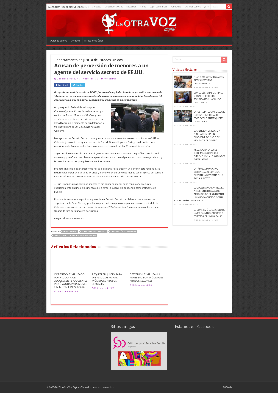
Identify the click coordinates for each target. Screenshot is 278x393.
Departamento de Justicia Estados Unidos (75, 235)
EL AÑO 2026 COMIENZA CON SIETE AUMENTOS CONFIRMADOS (209, 80)
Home (143, 6)
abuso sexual (70, 232)
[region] (139, 351)
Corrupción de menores (123, 232)
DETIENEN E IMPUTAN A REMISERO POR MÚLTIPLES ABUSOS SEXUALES (146, 277)
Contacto (96, 6)
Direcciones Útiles (114, 6)
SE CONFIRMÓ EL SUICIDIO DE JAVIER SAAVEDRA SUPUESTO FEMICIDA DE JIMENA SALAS (209, 213)
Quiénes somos (193, 6)
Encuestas (131, 6)
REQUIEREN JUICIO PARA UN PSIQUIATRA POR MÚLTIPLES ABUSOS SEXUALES (107, 279)
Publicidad (176, 6)
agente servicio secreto (94, 232)
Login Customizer (158, 6)
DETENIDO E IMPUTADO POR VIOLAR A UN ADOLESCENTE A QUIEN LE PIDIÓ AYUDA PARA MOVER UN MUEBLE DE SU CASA (70, 281)
